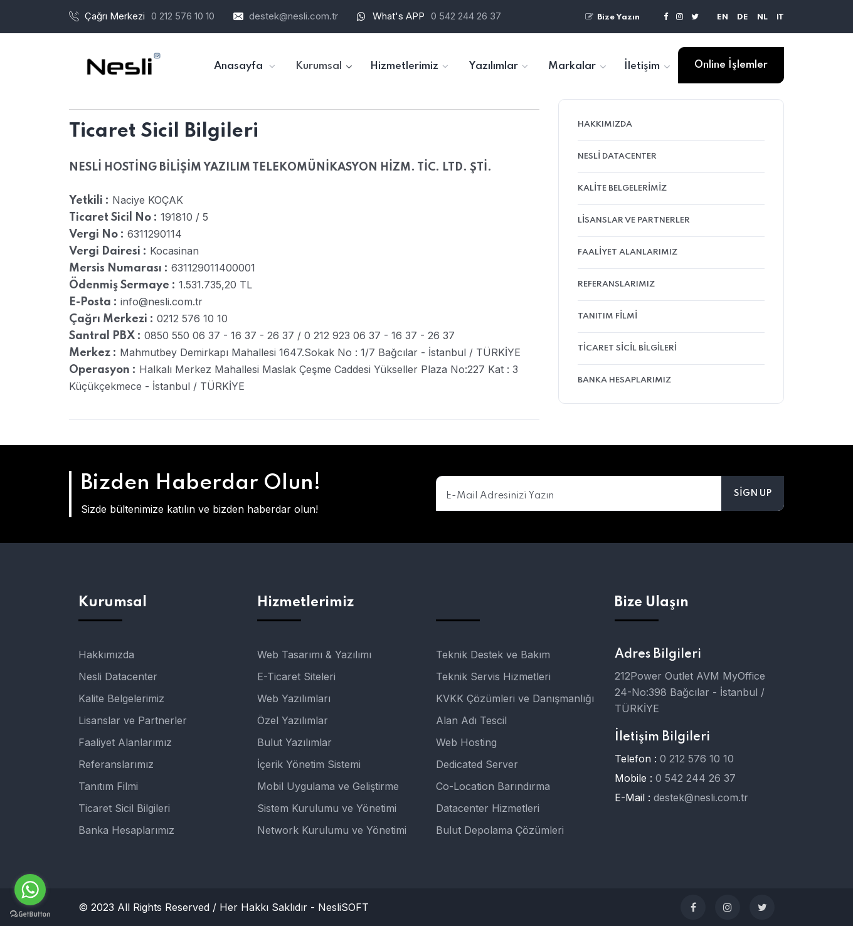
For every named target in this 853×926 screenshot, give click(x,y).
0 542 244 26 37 (466, 16)
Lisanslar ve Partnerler (634, 220)
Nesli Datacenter (617, 156)
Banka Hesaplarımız (624, 380)
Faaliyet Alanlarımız (627, 252)
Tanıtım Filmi (607, 316)
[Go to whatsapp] (30, 889)
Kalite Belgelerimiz (622, 188)
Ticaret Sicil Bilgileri (627, 348)
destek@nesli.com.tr (293, 16)
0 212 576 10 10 (697, 758)
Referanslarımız (616, 284)
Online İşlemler (731, 65)
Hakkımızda (605, 124)
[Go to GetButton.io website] (30, 913)
